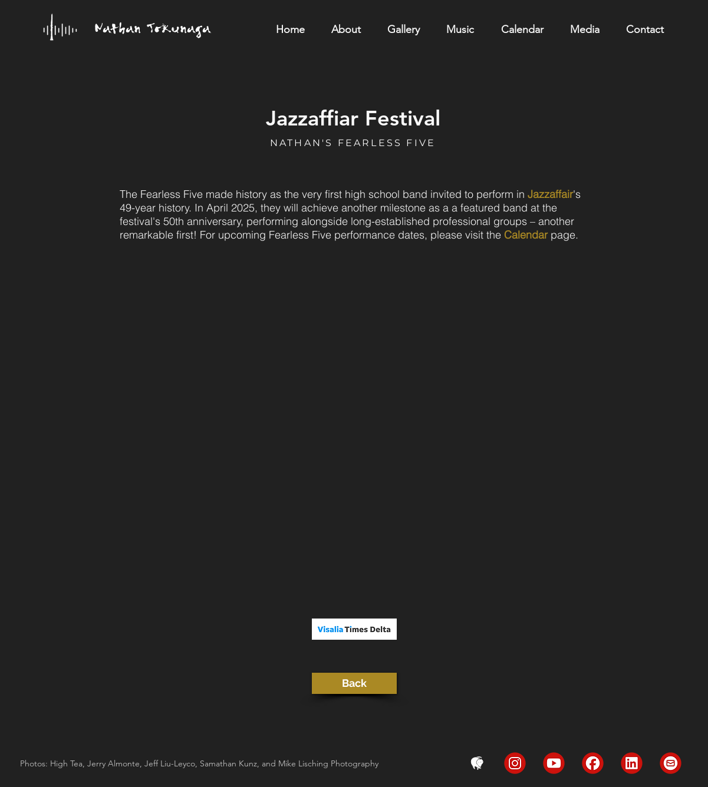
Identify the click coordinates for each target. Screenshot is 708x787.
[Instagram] (514, 763)
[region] (160, 34)
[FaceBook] (592, 763)
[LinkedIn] (631, 763)
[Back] (354, 683)
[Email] (670, 763)
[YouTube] (553, 763)
